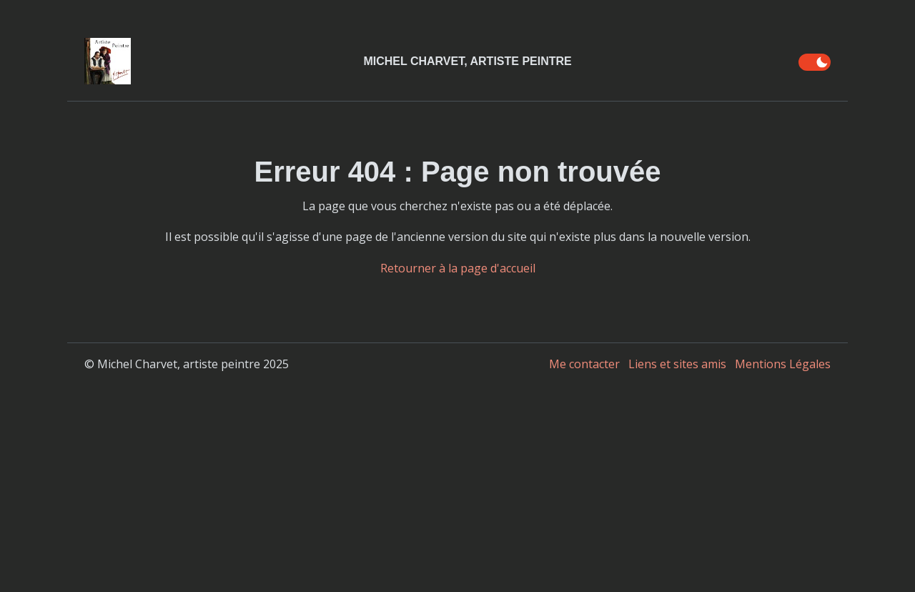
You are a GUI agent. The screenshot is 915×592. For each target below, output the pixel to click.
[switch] (814, 62)
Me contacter (584, 364)
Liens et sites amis (677, 364)
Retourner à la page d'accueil (457, 268)
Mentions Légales (783, 364)
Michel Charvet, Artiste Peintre (467, 61)
